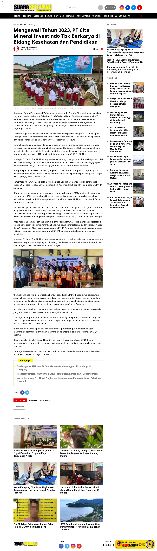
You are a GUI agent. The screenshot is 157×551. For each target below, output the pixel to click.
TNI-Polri (108, 15)
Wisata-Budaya (122, 15)
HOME (15, 24)
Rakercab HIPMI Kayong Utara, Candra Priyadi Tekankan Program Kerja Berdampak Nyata (33, 453)
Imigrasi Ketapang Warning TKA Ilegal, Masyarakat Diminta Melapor (120, 174)
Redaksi (107, 545)
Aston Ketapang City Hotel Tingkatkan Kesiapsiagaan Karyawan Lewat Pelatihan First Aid (34, 490)
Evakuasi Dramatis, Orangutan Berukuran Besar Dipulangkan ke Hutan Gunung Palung (81, 453)
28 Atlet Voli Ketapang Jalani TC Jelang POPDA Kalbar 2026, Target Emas (121, 187)
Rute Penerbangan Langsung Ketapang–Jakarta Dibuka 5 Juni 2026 (120, 160)
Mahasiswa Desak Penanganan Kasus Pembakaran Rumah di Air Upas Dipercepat (58, 373)
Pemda (48, 15)
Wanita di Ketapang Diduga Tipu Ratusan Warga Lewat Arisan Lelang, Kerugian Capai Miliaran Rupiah (121, 88)
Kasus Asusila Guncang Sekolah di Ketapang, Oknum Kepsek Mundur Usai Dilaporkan (121, 146)
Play (149, 544)
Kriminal (70, 15)
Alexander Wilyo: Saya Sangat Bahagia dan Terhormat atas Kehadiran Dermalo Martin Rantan (121, 202)
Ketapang (38, 15)
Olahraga (97, 15)
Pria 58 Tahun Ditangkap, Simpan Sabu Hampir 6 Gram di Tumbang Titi (33, 525)
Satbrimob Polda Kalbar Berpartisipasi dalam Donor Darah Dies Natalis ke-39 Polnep (79, 490)
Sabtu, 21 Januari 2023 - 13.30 (29, 50)
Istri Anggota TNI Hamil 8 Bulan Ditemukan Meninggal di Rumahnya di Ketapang (121, 117)
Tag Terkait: (20, 400)
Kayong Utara (83, 15)
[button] (141, 15)
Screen (110, 7)
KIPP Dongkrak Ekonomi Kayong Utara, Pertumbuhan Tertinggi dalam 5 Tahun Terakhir (80, 527)
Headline (26, 15)
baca (96, 49)
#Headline (32, 400)
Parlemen (59, 15)
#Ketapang (45, 400)
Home (17, 15)
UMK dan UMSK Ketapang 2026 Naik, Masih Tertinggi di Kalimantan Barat (120, 131)
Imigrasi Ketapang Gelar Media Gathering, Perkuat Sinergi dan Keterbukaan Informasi (122, 69)
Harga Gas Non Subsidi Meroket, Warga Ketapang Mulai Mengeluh (121, 102)
